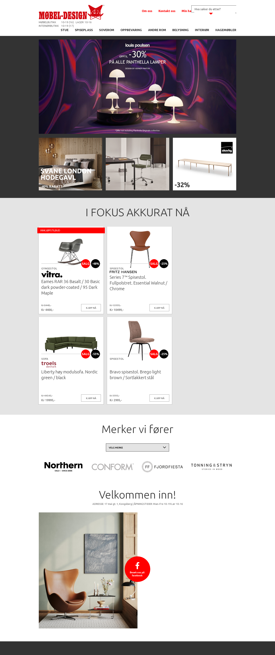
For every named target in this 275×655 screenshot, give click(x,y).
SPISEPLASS (84, 30)
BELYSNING (180, 30)
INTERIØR (202, 30)
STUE (65, 30)
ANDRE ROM (157, 30)
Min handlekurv (193, 11)
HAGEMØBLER (225, 30)
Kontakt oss (167, 11)
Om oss (147, 11)
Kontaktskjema (186, 647)
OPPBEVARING (131, 30)
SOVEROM (106, 30)
